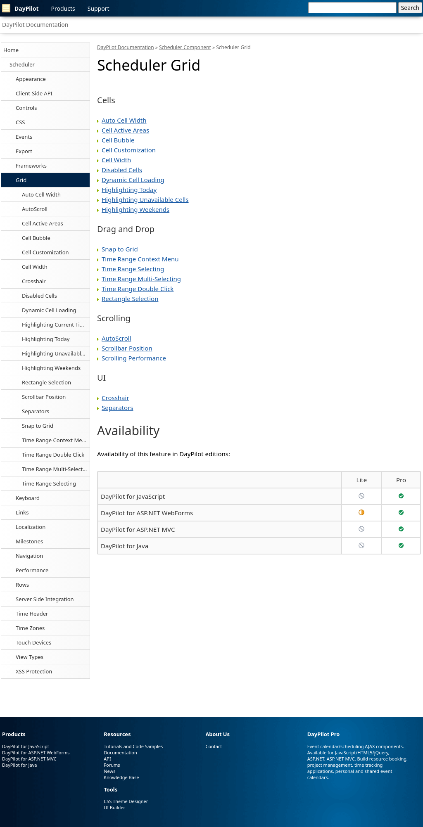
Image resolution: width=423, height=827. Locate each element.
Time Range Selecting (49, 483)
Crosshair (34, 281)
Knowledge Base (121, 777)
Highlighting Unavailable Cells (56, 353)
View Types (29, 657)
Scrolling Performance (134, 358)
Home (11, 50)
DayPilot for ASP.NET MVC (138, 529)
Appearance (31, 79)
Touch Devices (33, 642)
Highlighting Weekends (51, 368)
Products (63, 8)
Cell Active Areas (42, 223)
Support (98, 8)
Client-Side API (34, 93)
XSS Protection (34, 671)
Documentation (120, 752)
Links (22, 512)
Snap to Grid (37, 425)
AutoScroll (35, 209)
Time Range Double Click (53, 454)
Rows (22, 584)
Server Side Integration (45, 599)
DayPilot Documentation (35, 24)
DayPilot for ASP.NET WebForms (147, 513)
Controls (26, 107)
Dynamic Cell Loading (49, 310)
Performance (32, 570)
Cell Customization (45, 252)
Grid (21, 180)
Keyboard (28, 498)
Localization (30, 527)
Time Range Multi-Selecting (56, 469)
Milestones (29, 541)
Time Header (32, 613)
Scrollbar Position (44, 396)
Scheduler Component (185, 47)
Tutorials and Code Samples (133, 746)
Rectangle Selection (46, 382)
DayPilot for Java (124, 546)
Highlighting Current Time (55, 324)
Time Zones (30, 628)
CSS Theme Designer (126, 801)
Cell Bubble (36, 238)
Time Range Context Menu (55, 440)
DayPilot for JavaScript (133, 496)
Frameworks (31, 165)
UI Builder (114, 807)
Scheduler (22, 64)
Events (24, 136)
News (109, 771)
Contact (213, 746)
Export (24, 151)
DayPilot (20, 8)
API (107, 759)
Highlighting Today (45, 339)
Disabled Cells (39, 295)
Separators (35, 411)
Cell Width (35, 266)
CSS (20, 122)
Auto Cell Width (41, 194)
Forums (112, 765)
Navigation (29, 555)
